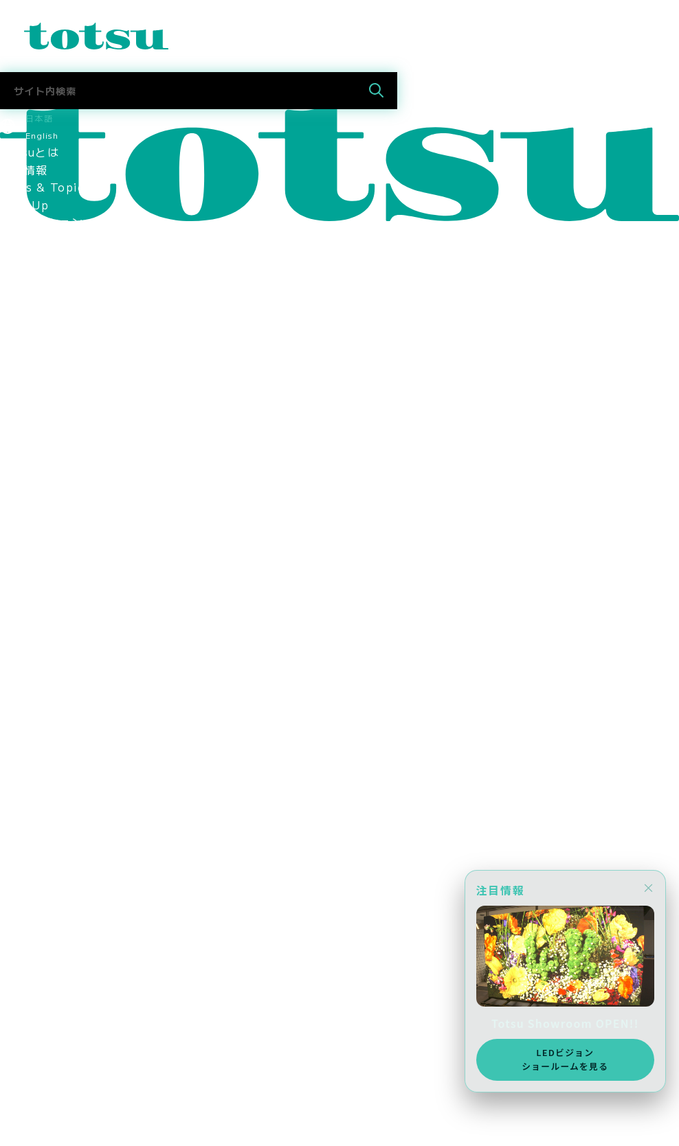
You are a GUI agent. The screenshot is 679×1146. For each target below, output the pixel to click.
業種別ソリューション (59, 239)
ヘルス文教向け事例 (53, 362)
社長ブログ (29, 960)
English (41, 135)
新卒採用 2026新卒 (57, 749)
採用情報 (23, 661)
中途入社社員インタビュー (71, 837)
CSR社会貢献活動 (48, 644)
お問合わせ (29, 1084)
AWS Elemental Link (62, 995)
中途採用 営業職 (47, 767)
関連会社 (23, 520)
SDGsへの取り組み (52, 626)
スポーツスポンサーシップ (71, 679)
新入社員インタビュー (59, 802)
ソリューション (41, 222)
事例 (12, 274)
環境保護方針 (35, 608)
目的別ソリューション (59, 257)
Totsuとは (29, 152)
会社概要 (23, 450)
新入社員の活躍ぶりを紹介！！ (83, 820)
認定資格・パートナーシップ (77, 503)
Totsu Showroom (51, 380)
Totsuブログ (35, 943)
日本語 (39, 118)
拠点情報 (23, 468)
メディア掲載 (35, 696)
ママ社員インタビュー (59, 872)
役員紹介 (23, 432)
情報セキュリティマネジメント (83, 573)
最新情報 (23, 169)
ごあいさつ (29, 415)
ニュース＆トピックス (59, 1101)
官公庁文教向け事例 (53, 345)
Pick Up (24, 204)
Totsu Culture (42, 978)
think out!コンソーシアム (74, 556)
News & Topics (45, 187)
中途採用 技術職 (47, 784)
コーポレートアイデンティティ (83, 485)
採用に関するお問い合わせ (71, 925)
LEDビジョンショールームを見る (562, 1057)
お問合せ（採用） (47, 1031)
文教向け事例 (35, 309)
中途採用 (23, 1013)
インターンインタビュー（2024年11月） (112, 907)
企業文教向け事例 (47, 327)
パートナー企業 (41, 538)
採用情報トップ (41, 732)
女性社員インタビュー (59, 855)
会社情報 (23, 397)
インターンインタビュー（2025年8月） (108, 890)
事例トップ (29, 292)
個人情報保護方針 (47, 591)
